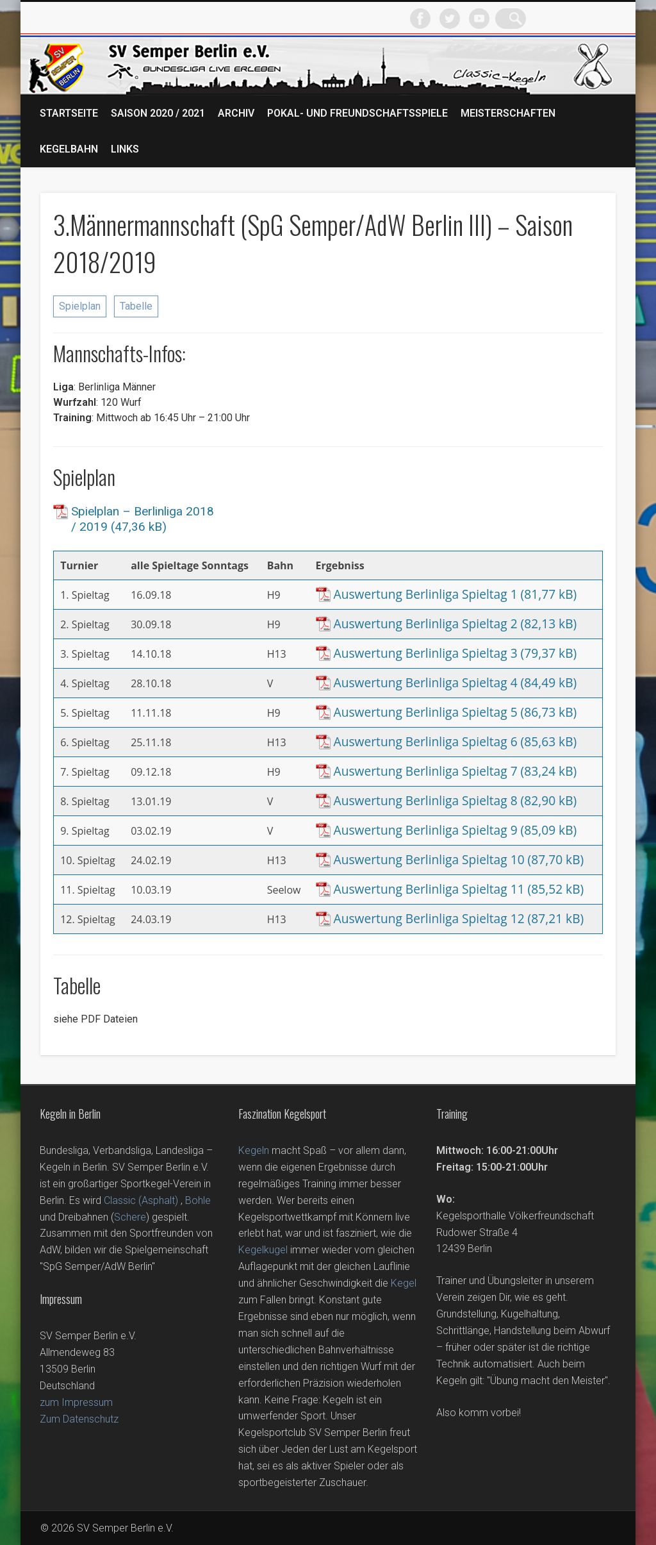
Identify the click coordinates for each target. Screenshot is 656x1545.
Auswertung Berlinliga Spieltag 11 (429, 889)
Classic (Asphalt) (141, 1200)
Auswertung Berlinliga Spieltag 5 (426, 712)
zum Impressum (76, 1402)
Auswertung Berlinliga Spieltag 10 (429, 859)
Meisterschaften (508, 113)
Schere (130, 1217)
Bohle (198, 1200)
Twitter (548, 18)
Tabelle (136, 306)
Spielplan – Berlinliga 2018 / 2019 (142, 519)
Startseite (69, 113)
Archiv (236, 113)
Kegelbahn (69, 149)
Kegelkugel (263, 1250)
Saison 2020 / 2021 (158, 113)
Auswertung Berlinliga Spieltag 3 (426, 653)
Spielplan (80, 306)
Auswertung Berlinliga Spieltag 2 (426, 623)
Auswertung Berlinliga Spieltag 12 (429, 918)
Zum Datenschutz (79, 1419)
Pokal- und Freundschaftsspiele (357, 113)
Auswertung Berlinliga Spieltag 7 (426, 771)
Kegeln (253, 1150)
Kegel (403, 1283)
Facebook (519, 18)
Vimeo (578, 18)
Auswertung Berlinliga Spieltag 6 (426, 741)
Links (125, 149)
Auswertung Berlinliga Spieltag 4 (426, 682)
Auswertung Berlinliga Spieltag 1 (426, 594)
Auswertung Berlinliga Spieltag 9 (426, 830)
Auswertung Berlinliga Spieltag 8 (426, 800)
